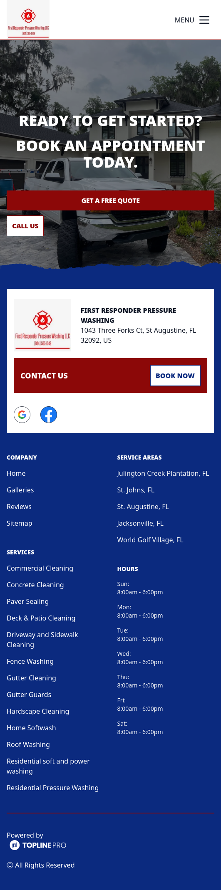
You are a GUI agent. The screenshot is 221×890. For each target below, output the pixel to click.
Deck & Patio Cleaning (41, 618)
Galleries (20, 489)
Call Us (25, 225)
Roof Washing (28, 744)
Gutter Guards (29, 694)
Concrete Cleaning (35, 584)
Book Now (175, 375)
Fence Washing (30, 661)
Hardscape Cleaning (38, 711)
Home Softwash (31, 727)
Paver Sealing (28, 601)
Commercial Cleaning (40, 568)
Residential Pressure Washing (53, 787)
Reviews (19, 506)
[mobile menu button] (204, 20)
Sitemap (19, 523)
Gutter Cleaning (31, 677)
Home (16, 473)
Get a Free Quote (110, 200)
